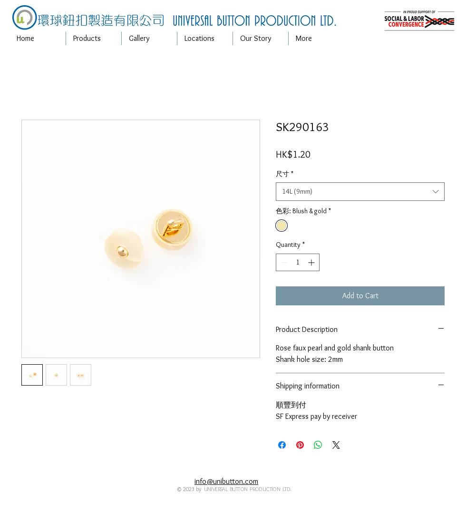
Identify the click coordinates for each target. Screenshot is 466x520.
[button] (93, 38)
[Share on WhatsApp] (318, 445)
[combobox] (360, 191)
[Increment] (312, 262)
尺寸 (284, 174)
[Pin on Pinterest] (300, 445)
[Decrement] (283, 262)
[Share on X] (336, 445)
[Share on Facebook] (282, 445)
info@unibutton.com (226, 481)
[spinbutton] (297, 262)
